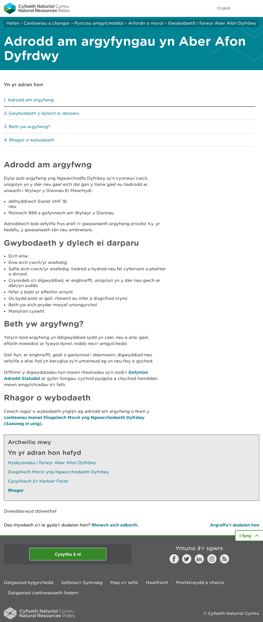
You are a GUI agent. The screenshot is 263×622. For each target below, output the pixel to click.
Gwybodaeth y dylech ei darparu (44, 113)
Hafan (12, 23)
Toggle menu (256, 8)
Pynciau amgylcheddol (99, 23)
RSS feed (224, 558)
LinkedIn (199, 558)
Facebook (174, 558)
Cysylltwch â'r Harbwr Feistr (38, 481)
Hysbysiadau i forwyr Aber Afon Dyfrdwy (52, 462)
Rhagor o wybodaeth (31, 139)
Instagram (212, 558)
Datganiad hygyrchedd (28, 582)
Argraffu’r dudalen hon (234, 524)
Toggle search (241, 8)
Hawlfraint (157, 582)
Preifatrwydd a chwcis (200, 582)
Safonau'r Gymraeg (81, 582)
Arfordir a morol (145, 23)
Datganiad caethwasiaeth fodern (43, 592)
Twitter (186, 558)
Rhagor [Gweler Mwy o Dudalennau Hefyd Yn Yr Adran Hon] (16, 490)
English (223, 8)
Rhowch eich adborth (114, 524)
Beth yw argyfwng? (29, 126)
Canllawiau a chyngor (47, 23)
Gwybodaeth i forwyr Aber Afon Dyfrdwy (212, 23)
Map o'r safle (124, 582)
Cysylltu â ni (68, 554)
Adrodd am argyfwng (31, 99)
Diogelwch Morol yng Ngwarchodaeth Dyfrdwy (58, 471)
